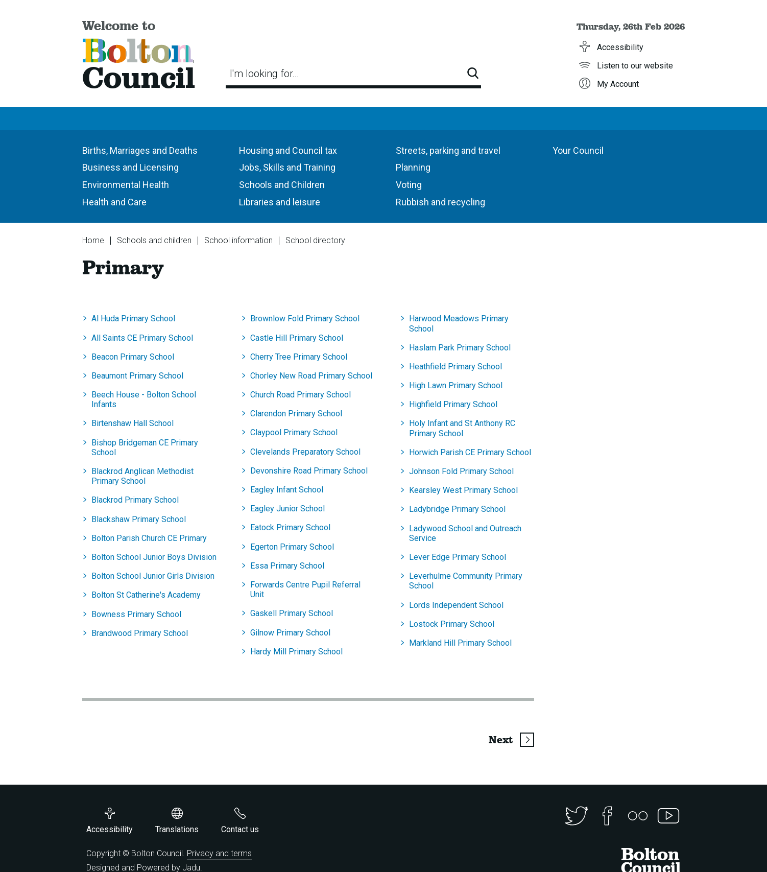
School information (238, 240)
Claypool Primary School (294, 432)
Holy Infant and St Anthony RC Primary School (462, 428)
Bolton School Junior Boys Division (154, 557)
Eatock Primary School (290, 527)
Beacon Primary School (132, 357)
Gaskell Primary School (291, 613)
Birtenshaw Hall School (132, 423)
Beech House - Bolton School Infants (143, 399)
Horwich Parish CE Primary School (470, 452)
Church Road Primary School (300, 394)
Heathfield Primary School (455, 366)
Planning (413, 167)
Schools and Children (282, 184)
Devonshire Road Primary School (309, 471)
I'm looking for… (264, 73)
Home (93, 240)
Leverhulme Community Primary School (465, 581)
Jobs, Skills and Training (287, 167)
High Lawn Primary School (455, 385)
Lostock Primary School (451, 624)
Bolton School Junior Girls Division (152, 576)
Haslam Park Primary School (460, 347)
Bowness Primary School (136, 614)
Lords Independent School (456, 605)
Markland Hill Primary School (460, 643)
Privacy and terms (219, 853)
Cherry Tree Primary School (298, 357)
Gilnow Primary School (290, 633)
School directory (315, 240)
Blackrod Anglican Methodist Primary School (142, 476)
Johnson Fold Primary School (461, 471)
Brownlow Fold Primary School (304, 318)
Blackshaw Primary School (138, 519)
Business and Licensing (130, 167)
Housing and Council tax (288, 150)
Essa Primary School (287, 566)
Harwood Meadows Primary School (459, 323)
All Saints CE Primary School (142, 338)
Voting (409, 184)
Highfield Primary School (453, 404)
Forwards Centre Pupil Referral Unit (305, 589)
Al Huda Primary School (133, 318)
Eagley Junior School (287, 508)
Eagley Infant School (286, 489)
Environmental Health (125, 184)
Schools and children (154, 240)
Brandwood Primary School (139, 633)
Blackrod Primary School (135, 500)
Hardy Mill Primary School (296, 651)
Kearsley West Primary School (463, 490)
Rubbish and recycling (440, 202)
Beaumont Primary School (137, 376)
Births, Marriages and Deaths (140, 150)
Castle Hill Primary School (296, 338)
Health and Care (114, 202)
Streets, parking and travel (448, 150)
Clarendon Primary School (296, 413)
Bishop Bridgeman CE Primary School (144, 447)
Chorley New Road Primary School (311, 376)
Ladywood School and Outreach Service (465, 533)
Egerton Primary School (292, 547)
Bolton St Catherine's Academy (146, 595)
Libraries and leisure (279, 202)
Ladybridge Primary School (457, 509)
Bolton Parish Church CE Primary (149, 538)
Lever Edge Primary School (457, 557)
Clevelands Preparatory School (305, 452)
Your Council (578, 150)
